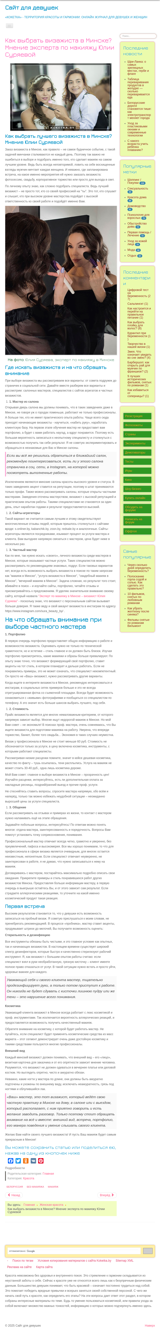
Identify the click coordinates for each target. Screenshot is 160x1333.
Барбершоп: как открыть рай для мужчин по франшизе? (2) (138, 367)
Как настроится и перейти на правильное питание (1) (139, 313)
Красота (28, 1178)
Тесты (129, 461)
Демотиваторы (135, 452)
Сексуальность (137, 188)
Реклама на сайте (19, 1267)
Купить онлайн (135, 498)
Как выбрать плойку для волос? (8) (135, 325)
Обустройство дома (137, 225)
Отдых (131, 255)
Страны (130, 434)
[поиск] (73, 1251)
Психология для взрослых (138, 216)
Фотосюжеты (134, 425)
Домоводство (136, 206)
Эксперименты (135, 443)
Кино (128, 480)
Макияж (53, 1186)
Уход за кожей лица (137, 242)
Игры (128, 470)
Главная (48, 1173)
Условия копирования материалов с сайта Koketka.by (74, 1260)
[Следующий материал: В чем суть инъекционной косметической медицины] (107, 1195)
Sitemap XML (125, 1260)
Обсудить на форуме (133, 508)
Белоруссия (15, 1186)
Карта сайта (44, 1267)
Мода (131, 250)
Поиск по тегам (22, 1260)
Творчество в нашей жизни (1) (138, 345)
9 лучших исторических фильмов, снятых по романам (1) (139, 381)
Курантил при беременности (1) (139, 336)
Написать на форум (133, 521)
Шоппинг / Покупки (134, 181)
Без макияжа (35, 1186)
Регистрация (133, 416)
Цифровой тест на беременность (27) (139, 294)
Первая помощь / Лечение (139, 234)
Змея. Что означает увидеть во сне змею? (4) (139, 354)
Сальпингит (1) (137, 303)
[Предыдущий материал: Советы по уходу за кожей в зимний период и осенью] (14, 1195)
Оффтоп (131, 531)
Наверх (150, 1325)
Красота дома (137, 197)
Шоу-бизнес (133, 489)
